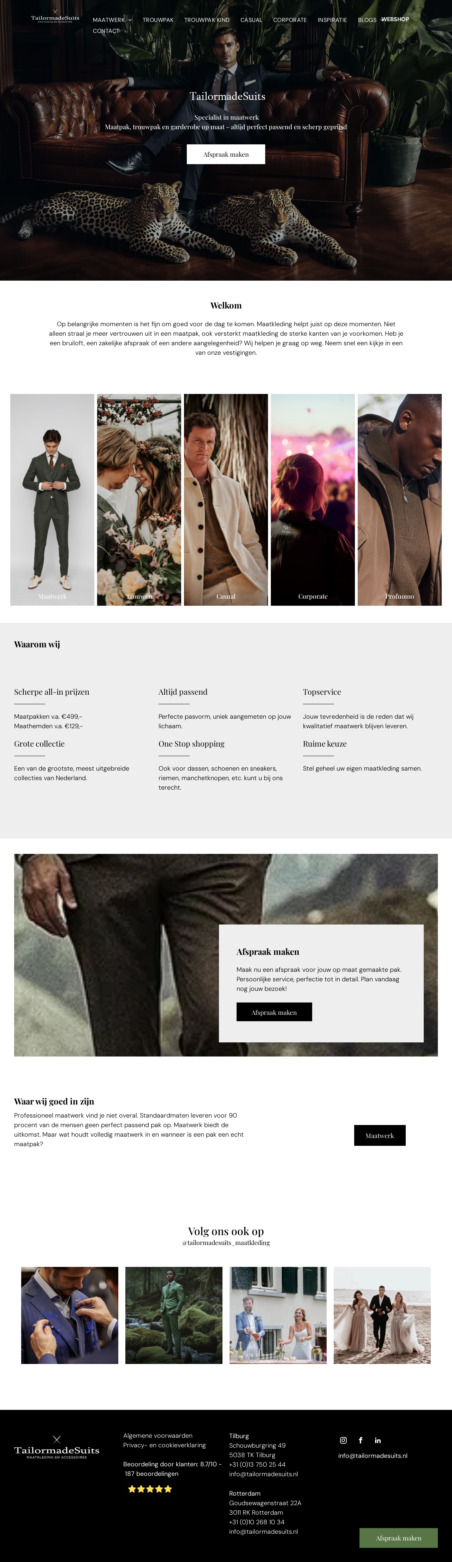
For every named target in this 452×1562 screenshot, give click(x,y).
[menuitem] (112, 19)
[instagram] (343, 1441)
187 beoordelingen (151, 1474)
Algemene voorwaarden (157, 1435)
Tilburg (239, 1436)
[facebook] (360, 1441)
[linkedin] (378, 1441)
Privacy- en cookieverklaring (164, 1445)
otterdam (247, 1493)
